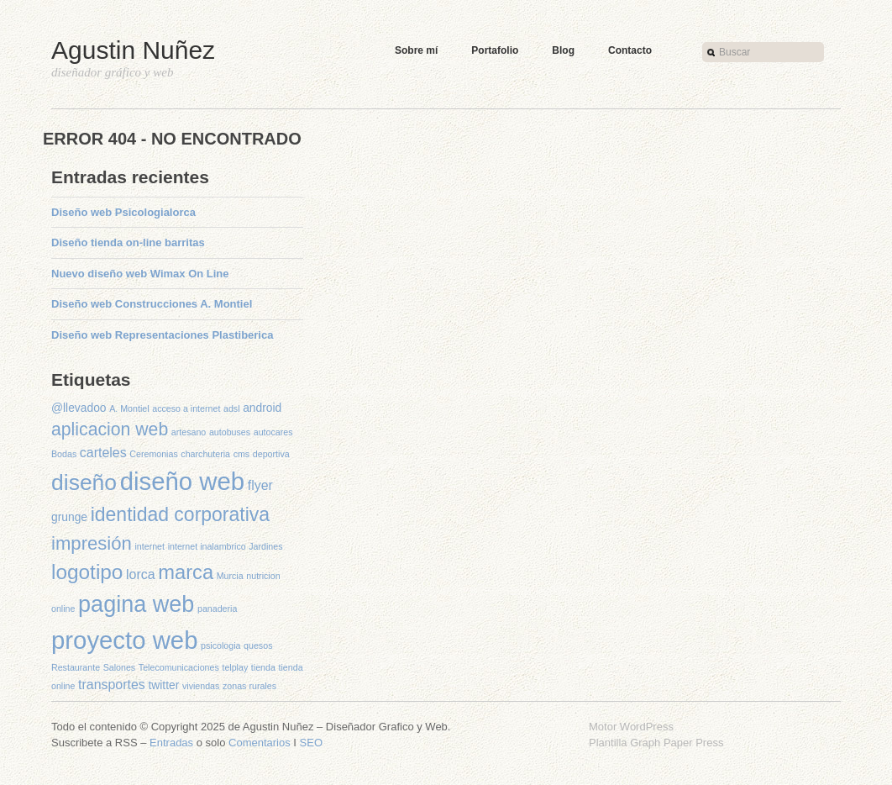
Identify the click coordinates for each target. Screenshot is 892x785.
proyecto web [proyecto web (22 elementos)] (124, 640)
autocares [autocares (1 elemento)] (273, 432)
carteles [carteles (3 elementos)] (103, 452)
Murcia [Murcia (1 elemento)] (230, 576)
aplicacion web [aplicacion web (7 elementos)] (109, 429)
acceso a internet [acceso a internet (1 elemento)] (186, 408)
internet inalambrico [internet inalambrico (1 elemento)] (207, 546)
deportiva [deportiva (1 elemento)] (271, 454)
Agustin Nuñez (133, 50)
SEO (311, 742)
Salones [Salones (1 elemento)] (119, 667)
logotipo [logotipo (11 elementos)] (87, 572)
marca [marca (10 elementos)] (185, 572)
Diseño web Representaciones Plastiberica (162, 335)
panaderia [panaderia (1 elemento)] (217, 608)
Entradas (171, 742)
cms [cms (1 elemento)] (241, 454)
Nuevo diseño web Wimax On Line (140, 273)
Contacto (630, 50)
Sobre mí (416, 50)
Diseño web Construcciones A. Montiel (151, 304)
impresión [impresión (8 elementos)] (91, 543)
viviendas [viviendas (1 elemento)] (200, 686)
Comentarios (259, 742)
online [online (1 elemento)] (63, 608)
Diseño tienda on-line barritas (128, 242)
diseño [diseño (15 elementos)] (84, 482)
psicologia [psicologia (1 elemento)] (220, 645)
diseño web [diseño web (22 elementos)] (182, 481)
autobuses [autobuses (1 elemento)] (229, 432)
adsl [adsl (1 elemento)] (231, 408)
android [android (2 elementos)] (262, 407)
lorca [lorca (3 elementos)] (140, 574)
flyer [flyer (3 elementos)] (260, 485)
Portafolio (494, 50)
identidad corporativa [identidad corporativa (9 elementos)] (180, 514)
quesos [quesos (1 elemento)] (258, 645)
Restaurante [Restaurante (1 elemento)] (75, 667)
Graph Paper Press (676, 742)
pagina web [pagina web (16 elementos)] (136, 604)
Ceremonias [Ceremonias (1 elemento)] (153, 454)
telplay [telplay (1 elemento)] (235, 667)
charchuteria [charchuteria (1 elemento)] (205, 454)
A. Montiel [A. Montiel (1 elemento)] (129, 408)
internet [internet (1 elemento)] (149, 546)
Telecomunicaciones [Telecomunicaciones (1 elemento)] (179, 667)
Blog (563, 50)
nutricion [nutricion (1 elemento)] (263, 576)
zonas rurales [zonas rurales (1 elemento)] (249, 686)
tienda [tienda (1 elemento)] (263, 667)
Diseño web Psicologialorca (123, 212)
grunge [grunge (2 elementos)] (69, 517)
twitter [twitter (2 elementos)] (163, 685)
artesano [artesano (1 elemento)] (188, 432)
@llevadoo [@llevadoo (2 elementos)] (79, 407)
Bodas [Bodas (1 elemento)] (63, 454)
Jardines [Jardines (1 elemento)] (265, 546)
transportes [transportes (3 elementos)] (111, 684)
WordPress (647, 726)
